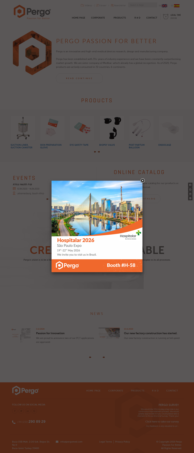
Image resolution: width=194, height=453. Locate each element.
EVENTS (24, 178)
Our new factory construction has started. (150, 333)
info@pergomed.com (71, 442)
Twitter (190, 188)
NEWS (97, 314)
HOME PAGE (78, 17)
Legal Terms (105, 442)
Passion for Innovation (50, 333)
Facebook (190, 184)
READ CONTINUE (79, 78)
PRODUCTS (120, 17)
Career (103, 5)
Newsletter (120, 5)
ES (175, 5)
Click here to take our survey (162, 421)
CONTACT (151, 17)
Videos (88, 5)
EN (163, 5)
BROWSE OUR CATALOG (137, 199)
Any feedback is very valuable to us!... (162, 426)
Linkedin (190, 193)
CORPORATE (98, 17)
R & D (137, 17)
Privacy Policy (122, 442)
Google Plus (190, 197)
